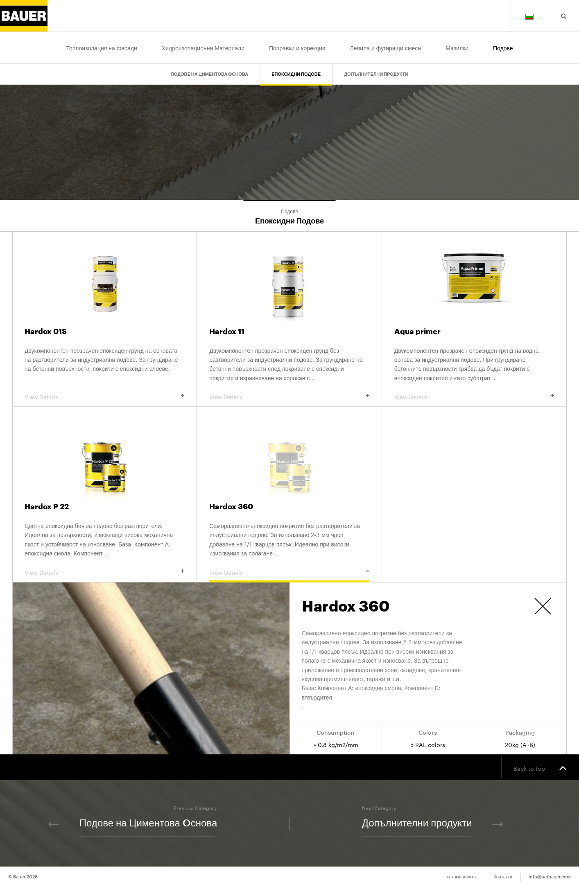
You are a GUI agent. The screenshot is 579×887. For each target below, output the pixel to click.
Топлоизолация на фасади (101, 47)
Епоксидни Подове (296, 74)
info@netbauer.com (550, 877)
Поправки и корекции (297, 47)
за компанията (461, 877)
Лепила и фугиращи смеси (385, 47)
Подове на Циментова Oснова (209, 74)
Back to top (540, 767)
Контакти (502, 877)
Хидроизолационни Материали (203, 47)
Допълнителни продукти (376, 74)
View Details (104, 396)
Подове (503, 47)
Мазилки (457, 47)
